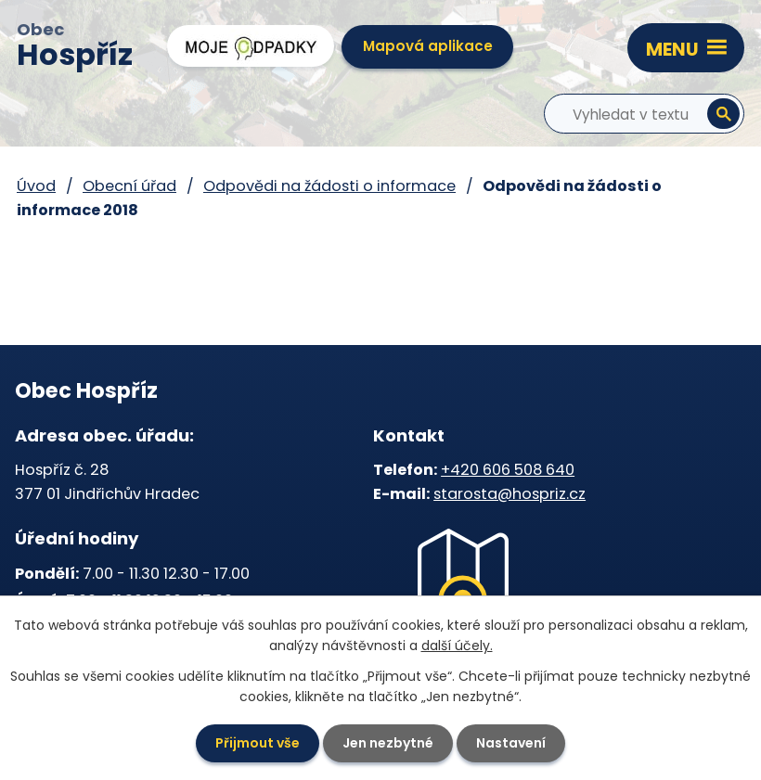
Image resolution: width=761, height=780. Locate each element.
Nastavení (511, 743)
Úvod (36, 186)
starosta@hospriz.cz (509, 494)
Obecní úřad (129, 186)
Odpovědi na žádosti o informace (329, 186)
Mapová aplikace (428, 46)
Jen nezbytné (387, 743)
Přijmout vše (257, 743)
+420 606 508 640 (507, 469)
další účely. (457, 645)
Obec (75, 47)
